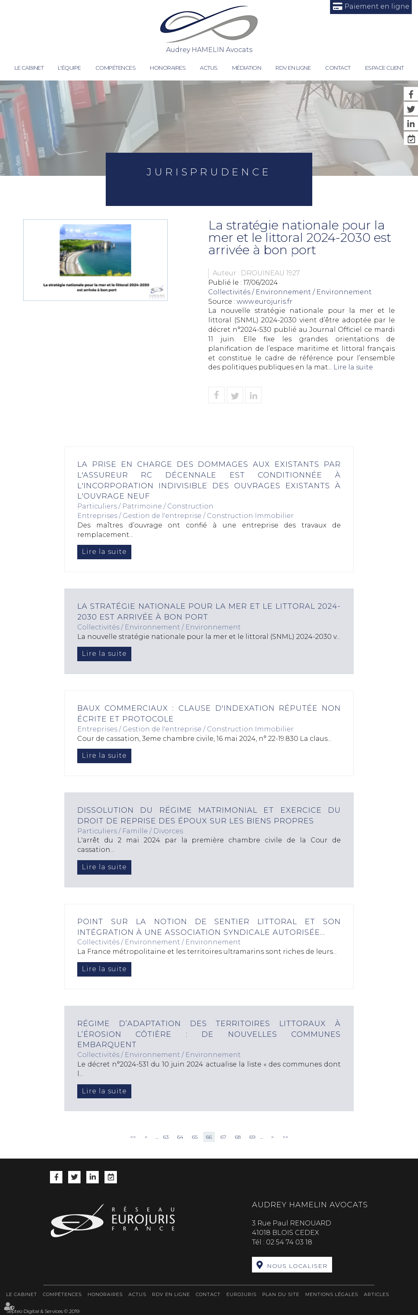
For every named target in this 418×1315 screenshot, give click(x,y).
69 (252, 1137)
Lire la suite (353, 367)
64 (180, 1137)
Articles (376, 1294)
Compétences (115, 67)
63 (166, 1137)
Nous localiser (297, 1266)
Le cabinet (28, 67)
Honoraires (167, 67)
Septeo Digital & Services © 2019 (42, 1311)
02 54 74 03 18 (289, 1242)
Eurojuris (241, 1294)
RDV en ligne (293, 67)
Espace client (384, 67)
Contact (338, 67)
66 (209, 1137)
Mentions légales (331, 1294)
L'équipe (69, 67)
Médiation (246, 67)
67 (223, 1137)
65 (194, 1137)
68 (238, 1137)
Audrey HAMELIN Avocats (209, 29)
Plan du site (280, 1294)
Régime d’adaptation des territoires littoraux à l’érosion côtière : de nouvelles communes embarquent (209, 1034)
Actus (209, 67)
